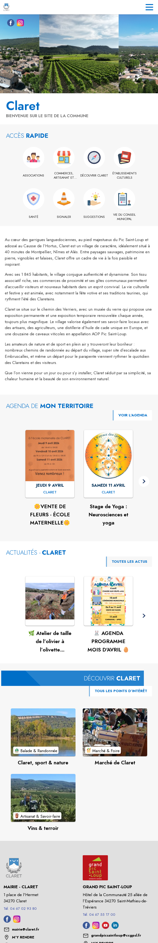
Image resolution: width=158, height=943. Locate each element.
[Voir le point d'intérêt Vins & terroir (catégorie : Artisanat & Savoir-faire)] (43, 798)
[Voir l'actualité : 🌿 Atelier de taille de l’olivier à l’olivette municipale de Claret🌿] (49, 601)
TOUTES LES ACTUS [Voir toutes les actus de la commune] (129, 561)
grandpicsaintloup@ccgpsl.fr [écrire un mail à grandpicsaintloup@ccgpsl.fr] (116, 935)
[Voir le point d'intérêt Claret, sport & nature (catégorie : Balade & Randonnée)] (43, 732)
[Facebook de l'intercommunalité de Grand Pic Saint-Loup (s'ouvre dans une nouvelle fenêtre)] (86, 927)
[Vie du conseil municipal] (125, 217)
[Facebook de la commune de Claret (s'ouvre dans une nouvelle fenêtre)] (9, 23)
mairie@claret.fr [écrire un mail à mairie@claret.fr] (25, 929)
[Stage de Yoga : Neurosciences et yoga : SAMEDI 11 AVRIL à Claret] (108, 492)
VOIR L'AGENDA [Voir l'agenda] (132, 415)
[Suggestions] (94, 217)
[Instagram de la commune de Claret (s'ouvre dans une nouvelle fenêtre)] (19, 23)
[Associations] (34, 175)
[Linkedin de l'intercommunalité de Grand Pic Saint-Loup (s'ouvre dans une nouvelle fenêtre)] (115, 927)
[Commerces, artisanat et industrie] (64, 175)
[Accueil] (6, 7)
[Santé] (34, 217)
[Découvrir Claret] (94, 175)
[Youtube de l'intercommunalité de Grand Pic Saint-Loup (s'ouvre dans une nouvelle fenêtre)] (105, 927)
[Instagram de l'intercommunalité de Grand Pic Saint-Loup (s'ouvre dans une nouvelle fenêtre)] (95, 927)
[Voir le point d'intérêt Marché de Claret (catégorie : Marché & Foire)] (115, 732)
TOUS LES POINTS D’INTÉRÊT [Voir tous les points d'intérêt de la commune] (121, 691)
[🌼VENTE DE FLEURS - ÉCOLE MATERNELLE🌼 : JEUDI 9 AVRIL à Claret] (50, 492)
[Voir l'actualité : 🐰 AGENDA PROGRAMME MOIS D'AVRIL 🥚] (108, 601)
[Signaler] (64, 217)
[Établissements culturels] (125, 175)
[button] (144, 481)
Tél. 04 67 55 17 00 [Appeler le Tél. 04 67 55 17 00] (99, 914)
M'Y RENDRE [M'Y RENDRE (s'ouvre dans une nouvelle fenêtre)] (23, 937)
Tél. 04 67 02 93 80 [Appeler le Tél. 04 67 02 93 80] (20, 908)
